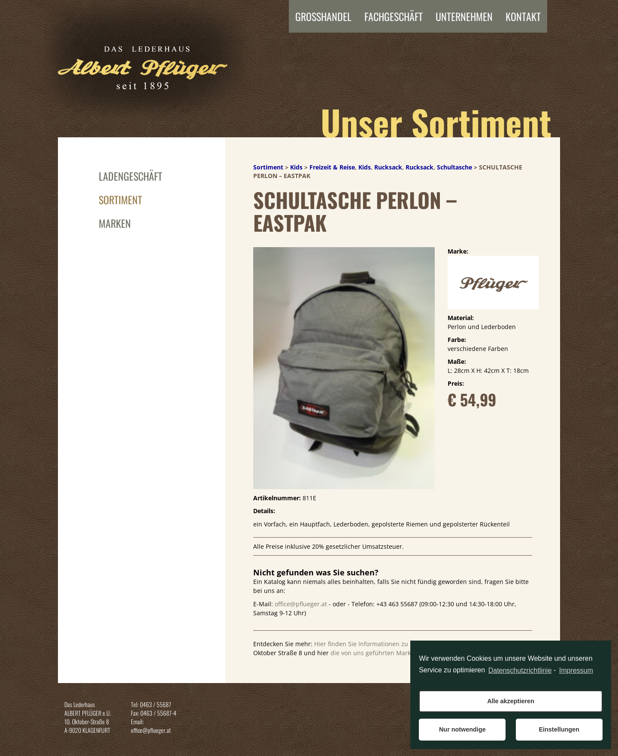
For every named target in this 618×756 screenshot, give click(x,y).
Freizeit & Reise (332, 167)
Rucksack (388, 167)
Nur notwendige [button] (462, 729)
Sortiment (120, 199)
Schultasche (454, 167)
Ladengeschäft (130, 176)
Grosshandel (323, 16)
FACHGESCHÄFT (393, 16)
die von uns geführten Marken (374, 653)
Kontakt (523, 16)
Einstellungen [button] (559, 729)
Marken (115, 223)
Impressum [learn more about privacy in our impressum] (576, 670)
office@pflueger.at (301, 604)
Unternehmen (464, 16)
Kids (296, 167)
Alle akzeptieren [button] (510, 701)
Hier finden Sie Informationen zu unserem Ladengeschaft (396, 644)
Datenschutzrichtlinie (520, 670)
